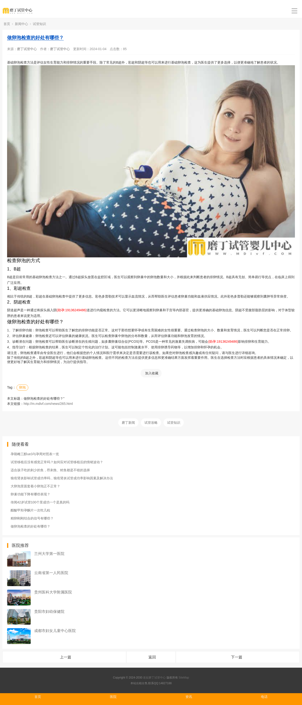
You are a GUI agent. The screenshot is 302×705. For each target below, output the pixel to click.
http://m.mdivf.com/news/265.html (48, 404)
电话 (264, 697)
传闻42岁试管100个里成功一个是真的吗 (40, 502)
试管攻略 (151, 422)
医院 (113, 697)
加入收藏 (151, 373)
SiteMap (184, 677)
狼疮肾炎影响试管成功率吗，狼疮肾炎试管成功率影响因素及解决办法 (62, 478)
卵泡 (22, 387)
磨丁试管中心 (27, 49)
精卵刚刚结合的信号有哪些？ (32, 518)
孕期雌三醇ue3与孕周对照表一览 (35, 454)
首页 (7, 24)
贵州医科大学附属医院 (53, 592)
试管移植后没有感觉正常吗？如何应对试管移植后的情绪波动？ (57, 462)
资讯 (188, 697)
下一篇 (236, 657)
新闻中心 (21, 24)
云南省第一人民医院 (51, 573)
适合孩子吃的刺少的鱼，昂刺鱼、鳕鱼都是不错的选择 (50, 470)
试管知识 (39, 24)
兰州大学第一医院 (49, 554)
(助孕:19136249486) (72, 310)
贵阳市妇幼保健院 (49, 612)
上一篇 (65, 657)
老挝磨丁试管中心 (154, 677)
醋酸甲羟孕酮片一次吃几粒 (30, 510)
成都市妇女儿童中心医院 (55, 631)
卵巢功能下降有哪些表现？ (30, 494)
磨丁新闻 (128, 422)
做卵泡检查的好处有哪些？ (35, 37)
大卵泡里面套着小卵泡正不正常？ (35, 486)
